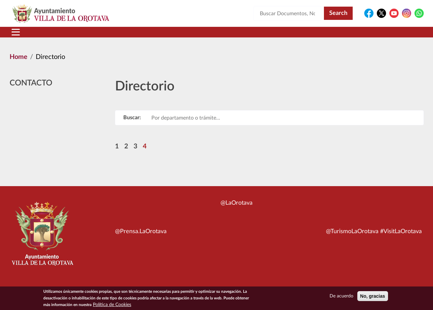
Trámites (251, 36)
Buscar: (132, 125)
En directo (336, 36)
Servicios (205, 36)
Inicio (22, 36)
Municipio (60, 36)
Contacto (294, 36)
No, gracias (372, 296)
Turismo (379, 36)
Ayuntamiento (115, 36)
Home (18, 65)
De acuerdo (341, 296)
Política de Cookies (112, 305)
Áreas (164, 36)
